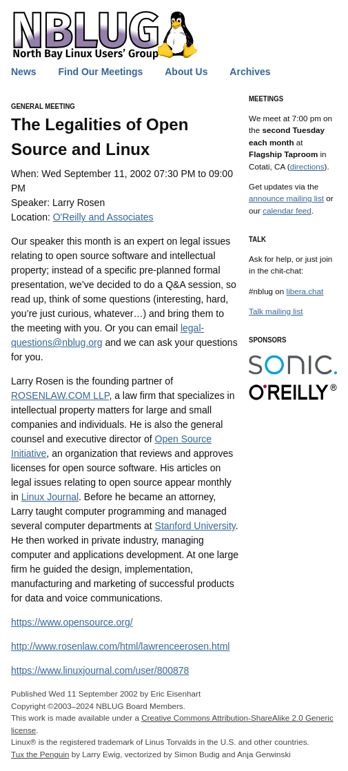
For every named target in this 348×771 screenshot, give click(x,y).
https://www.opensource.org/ (72, 622)
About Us (186, 71)
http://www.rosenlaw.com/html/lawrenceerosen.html (120, 646)
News (24, 71)
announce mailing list (286, 198)
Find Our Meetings (100, 71)
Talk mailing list (276, 311)
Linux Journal (50, 496)
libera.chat (305, 291)
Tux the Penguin (40, 754)
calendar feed (287, 210)
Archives (249, 71)
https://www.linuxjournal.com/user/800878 (100, 670)
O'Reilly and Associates (103, 217)
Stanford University (195, 525)
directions (307, 166)
